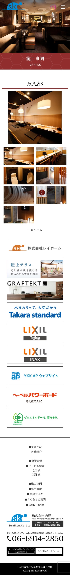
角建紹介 (36, 451)
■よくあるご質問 (35, 499)
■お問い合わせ (35, 505)
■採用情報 (35, 489)
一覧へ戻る (35, 230)
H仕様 (36, 474)
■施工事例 (35, 483)
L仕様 (36, 470)
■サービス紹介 (35, 466)
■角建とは (35, 447)
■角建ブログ (35, 494)
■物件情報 (35, 460)
